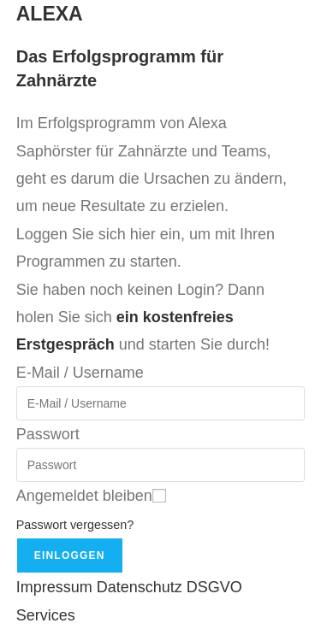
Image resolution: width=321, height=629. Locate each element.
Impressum (54, 587)
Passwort (48, 434)
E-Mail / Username (80, 372)
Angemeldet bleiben (84, 495)
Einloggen (69, 555)
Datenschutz (139, 587)
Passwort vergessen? (75, 525)
